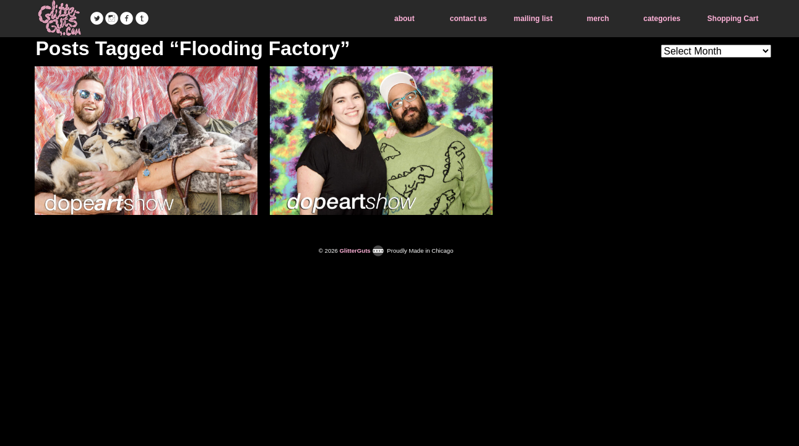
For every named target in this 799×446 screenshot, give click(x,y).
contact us (468, 18)
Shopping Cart (733, 18)
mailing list (533, 18)
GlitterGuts (59, 18)
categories (661, 18)
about (404, 18)
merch (598, 18)
